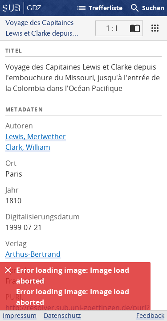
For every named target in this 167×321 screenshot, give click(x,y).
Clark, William (27, 147)
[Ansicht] (155, 28)
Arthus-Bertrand (33, 254)
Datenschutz (62, 315)
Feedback (150, 315)
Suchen (147, 8)
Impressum (20, 315)
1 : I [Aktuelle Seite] (111, 28)
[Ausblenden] (8, 270)
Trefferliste (99, 8)
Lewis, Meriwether (35, 136)
